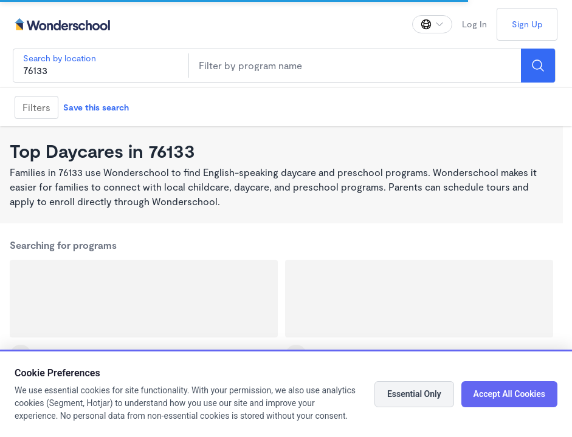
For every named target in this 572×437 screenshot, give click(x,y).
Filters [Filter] (36, 107)
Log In (474, 24)
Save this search (96, 107)
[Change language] (432, 24)
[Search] (538, 66)
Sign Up (527, 24)
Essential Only (414, 394)
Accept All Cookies (509, 394)
